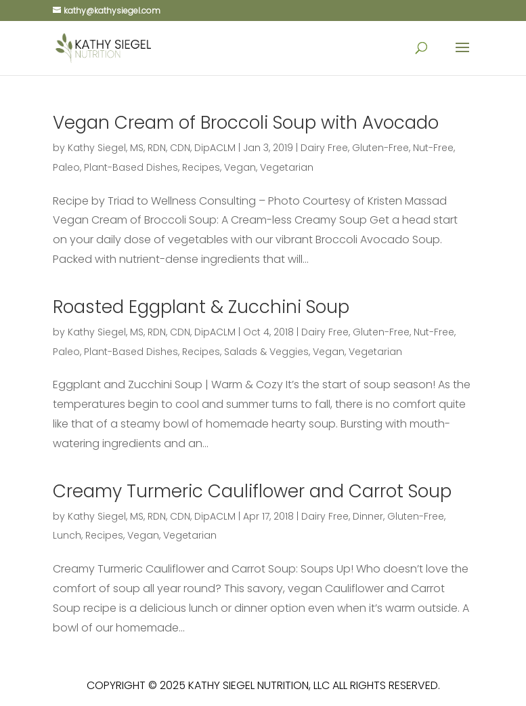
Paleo (66, 167)
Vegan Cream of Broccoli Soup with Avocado (246, 122)
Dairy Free (324, 147)
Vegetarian (286, 167)
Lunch (67, 535)
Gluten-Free (380, 147)
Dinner (368, 516)
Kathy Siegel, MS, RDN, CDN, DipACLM (152, 147)
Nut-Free (433, 147)
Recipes (201, 167)
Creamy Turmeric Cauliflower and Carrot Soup (252, 491)
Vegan (240, 167)
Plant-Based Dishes (131, 167)
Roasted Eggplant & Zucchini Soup (201, 307)
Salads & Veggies (266, 351)
